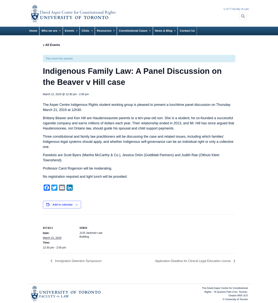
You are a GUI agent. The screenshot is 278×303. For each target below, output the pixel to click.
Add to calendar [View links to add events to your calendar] (62, 204)
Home (33, 30)
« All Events (51, 45)
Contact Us (187, 30)
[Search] (243, 16)
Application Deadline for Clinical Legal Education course (193, 261)
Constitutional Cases (133, 30)
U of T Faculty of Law (236, 8)
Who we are (49, 30)
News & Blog (163, 30)
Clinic (85, 30)
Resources (104, 30)
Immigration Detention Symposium (78, 261)
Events (69, 30)
